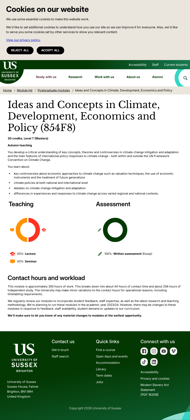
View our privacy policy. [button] (23, 40)
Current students (176, 65)
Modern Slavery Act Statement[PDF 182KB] (154, 389)
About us (133, 77)
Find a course (105, 350)
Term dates (104, 375)
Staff (155, 65)
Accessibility (138, 65)
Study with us (46, 77)
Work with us (104, 77)
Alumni (157, 77)
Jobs (99, 382)
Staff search (60, 356)
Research (75, 77)
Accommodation (108, 363)
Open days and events (112, 356)
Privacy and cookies (154, 378)
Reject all (20, 50)
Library (101, 369)
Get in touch (60, 350)
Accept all (50, 50)
